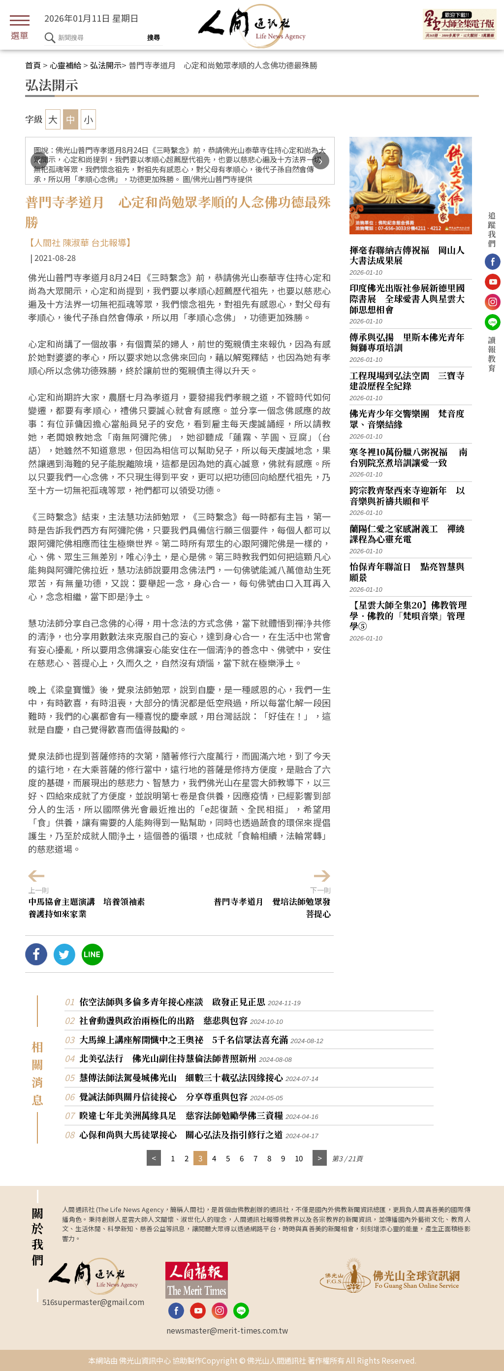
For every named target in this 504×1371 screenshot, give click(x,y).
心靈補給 (65, 65)
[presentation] (39, 160)
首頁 (33, 65)
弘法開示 (106, 65)
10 (299, 1157)
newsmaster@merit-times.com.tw (227, 1330)
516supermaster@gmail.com (93, 1301)
